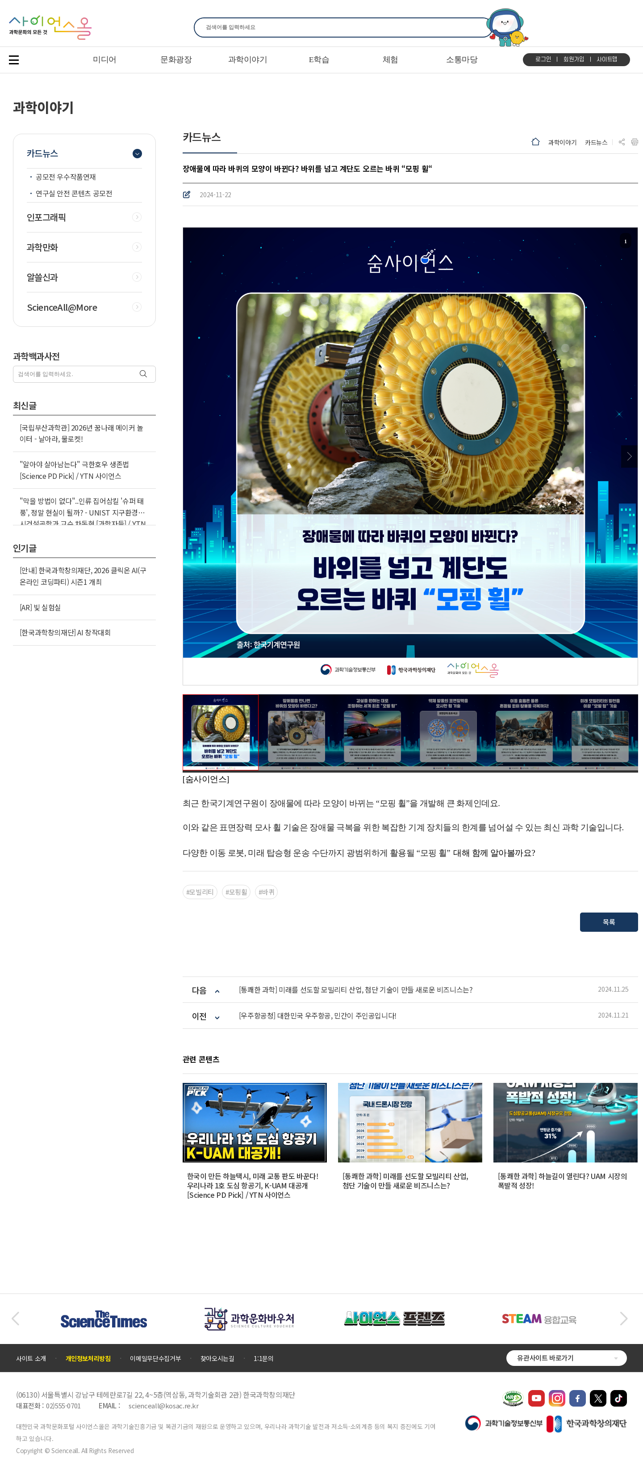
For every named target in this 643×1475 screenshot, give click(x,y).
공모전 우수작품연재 (66, 176)
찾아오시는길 (217, 1358)
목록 (609, 921)
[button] (15, 1319)
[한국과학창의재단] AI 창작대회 (65, 632)
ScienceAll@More (62, 307)
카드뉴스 (596, 142)
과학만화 (42, 247)
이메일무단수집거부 (155, 1358)
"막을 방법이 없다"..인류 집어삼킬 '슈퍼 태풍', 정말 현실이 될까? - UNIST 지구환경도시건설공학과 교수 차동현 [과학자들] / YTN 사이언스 (83, 518)
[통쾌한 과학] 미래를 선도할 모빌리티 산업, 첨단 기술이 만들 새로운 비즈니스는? (356, 989)
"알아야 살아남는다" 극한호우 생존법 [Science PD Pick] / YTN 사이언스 (74, 470)
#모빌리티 (200, 891)
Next (629, 456)
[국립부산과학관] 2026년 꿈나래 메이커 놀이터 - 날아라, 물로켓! (81, 433)
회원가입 (574, 59)
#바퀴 (266, 891)
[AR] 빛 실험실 (40, 607)
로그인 (543, 59)
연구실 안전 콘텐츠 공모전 (74, 193)
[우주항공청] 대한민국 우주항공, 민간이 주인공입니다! (318, 1015)
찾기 (480, 27)
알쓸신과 (42, 277)
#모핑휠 (236, 891)
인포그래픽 (46, 217)
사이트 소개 (31, 1358)
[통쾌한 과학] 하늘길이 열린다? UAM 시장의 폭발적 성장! (562, 1181)
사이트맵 (607, 59)
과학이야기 (562, 142)
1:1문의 (263, 1358)
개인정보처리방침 (88, 1358)
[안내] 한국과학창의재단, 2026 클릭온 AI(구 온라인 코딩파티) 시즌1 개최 (83, 576)
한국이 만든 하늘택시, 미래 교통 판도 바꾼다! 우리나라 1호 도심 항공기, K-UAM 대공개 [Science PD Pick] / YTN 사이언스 (253, 1185)
